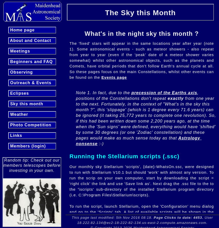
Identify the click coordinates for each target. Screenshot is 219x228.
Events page (114, 77)
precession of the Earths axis (164, 92)
